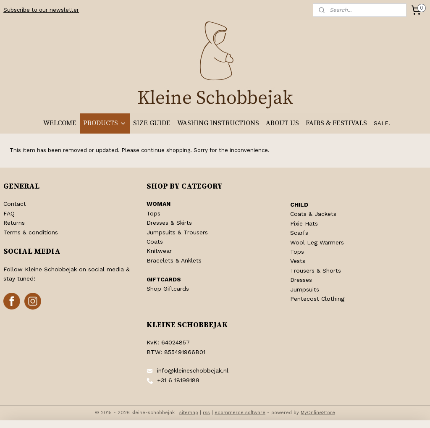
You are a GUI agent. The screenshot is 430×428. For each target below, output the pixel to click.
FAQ (9, 213)
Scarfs (299, 232)
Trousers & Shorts (315, 270)
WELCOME (59, 123)
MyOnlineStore (318, 412)
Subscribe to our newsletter (41, 10)
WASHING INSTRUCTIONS (218, 123)
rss (206, 412)
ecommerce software (240, 412)
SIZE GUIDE (151, 123)
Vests (297, 260)
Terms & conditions (30, 232)
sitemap (188, 412)
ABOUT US (282, 123)
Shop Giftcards (168, 288)
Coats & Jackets (313, 213)
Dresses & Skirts (169, 222)
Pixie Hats (304, 223)
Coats (155, 241)
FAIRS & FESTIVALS (336, 123)
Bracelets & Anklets (174, 260)
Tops (153, 213)
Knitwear (159, 250)
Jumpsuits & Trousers (177, 232)
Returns (14, 222)
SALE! (382, 123)
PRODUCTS (104, 123)
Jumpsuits (304, 289)
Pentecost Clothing (317, 298)
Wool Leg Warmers (317, 242)
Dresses (301, 279)
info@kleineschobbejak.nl (192, 370)
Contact (14, 203)
